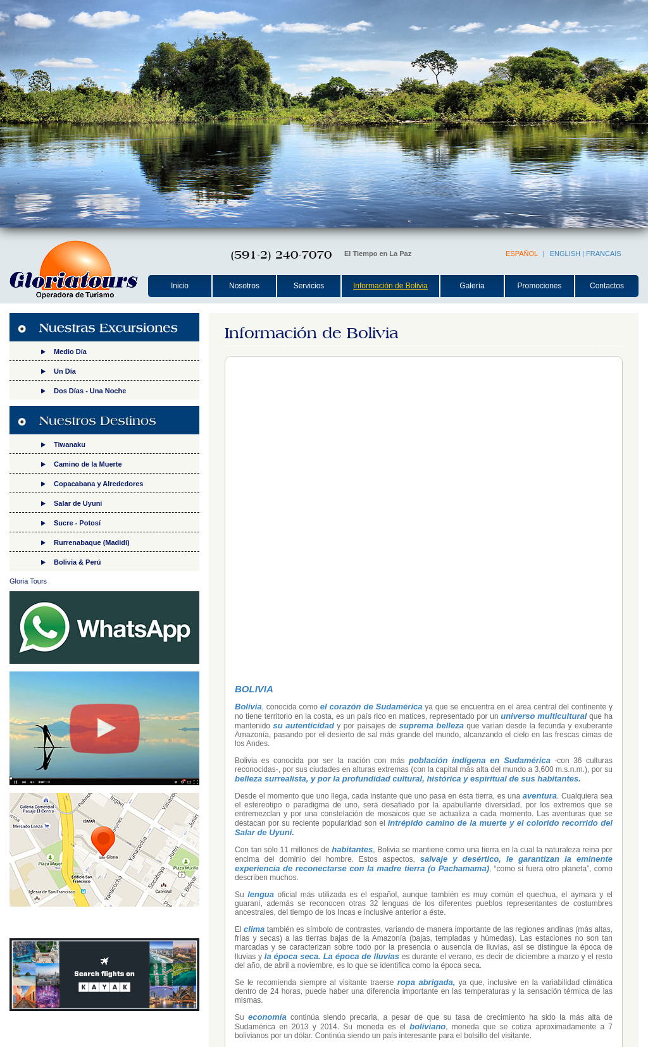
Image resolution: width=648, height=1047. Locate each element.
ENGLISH (565, 253)
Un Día (65, 371)
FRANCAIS (603, 253)
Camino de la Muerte (88, 464)
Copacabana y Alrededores (98, 483)
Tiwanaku (69, 444)
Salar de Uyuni (78, 503)
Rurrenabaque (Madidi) (92, 542)
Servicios (309, 285)
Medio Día (70, 351)
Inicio (180, 285)
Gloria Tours (28, 581)
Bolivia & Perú (77, 562)
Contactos (607, 285)
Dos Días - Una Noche (90, 391)
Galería (471, 285)
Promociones (539, 285)
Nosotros (244, 285)
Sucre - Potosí (77, 523)
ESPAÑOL (522, 253)
